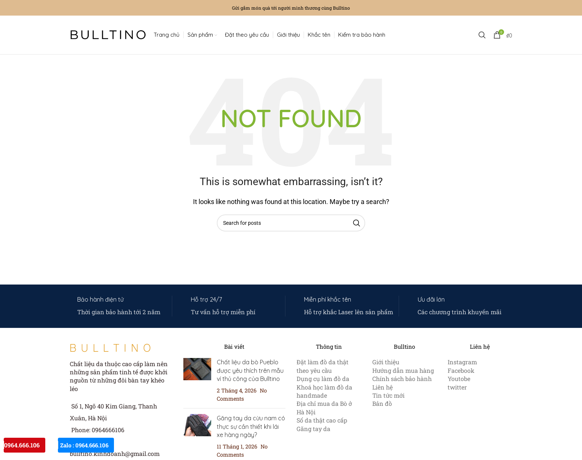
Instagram (462, 362)
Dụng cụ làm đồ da (323, 378)
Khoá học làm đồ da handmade (324, 391)
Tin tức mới (388, 395)
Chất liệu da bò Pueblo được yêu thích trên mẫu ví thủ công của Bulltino (250, 370)
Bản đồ (382, 403)
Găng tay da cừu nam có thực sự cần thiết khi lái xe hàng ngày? (251, 426)
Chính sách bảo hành (402, 378)
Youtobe (459, 378)
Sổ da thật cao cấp (322, 420)
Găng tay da (313, 429)
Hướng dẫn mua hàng (403, 370)
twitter (457, 387)
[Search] (482, 34)
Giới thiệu (385, 362)
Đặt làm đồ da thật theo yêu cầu (323, 366)
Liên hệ (382, 387)
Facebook (461, 370)
